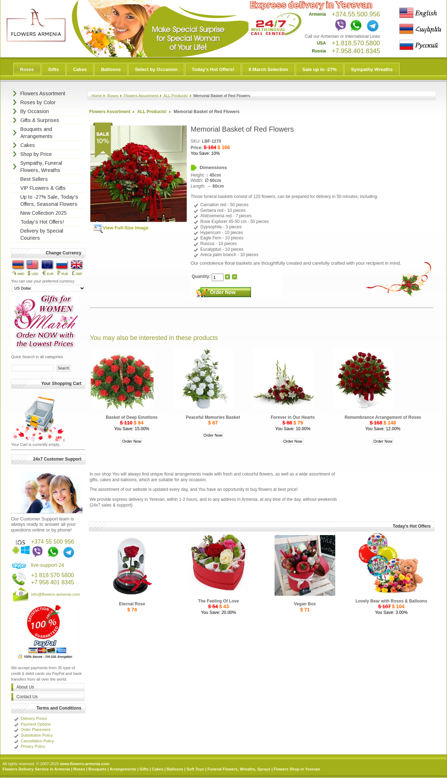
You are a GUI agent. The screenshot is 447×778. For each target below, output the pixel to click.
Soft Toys (195, 769)
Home (96, 95)
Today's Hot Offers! (213, 69)
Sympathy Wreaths (372, 69)
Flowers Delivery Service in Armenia (36, 769)
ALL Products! (176, 95)
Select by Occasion (156, 69)
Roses (27, 69)
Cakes (80, 69)
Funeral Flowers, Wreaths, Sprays (238, 769)
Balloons (111, 69)
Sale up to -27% (319, 69)
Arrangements (123, 769)
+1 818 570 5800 (52, 575)
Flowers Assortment (141, 95)
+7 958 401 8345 (52, 582)
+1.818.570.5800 (356, 43)
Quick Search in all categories (37, 357)
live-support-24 (47, 565)
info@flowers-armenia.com (55, 594)
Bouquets (98, 769)
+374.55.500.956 (356, 14)
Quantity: (202, 276)
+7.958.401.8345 (356, 51)
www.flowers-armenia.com (84, 764)
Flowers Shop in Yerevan (297, 769)
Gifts (53, 69)
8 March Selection (268, 69)
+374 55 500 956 (52, 542)
